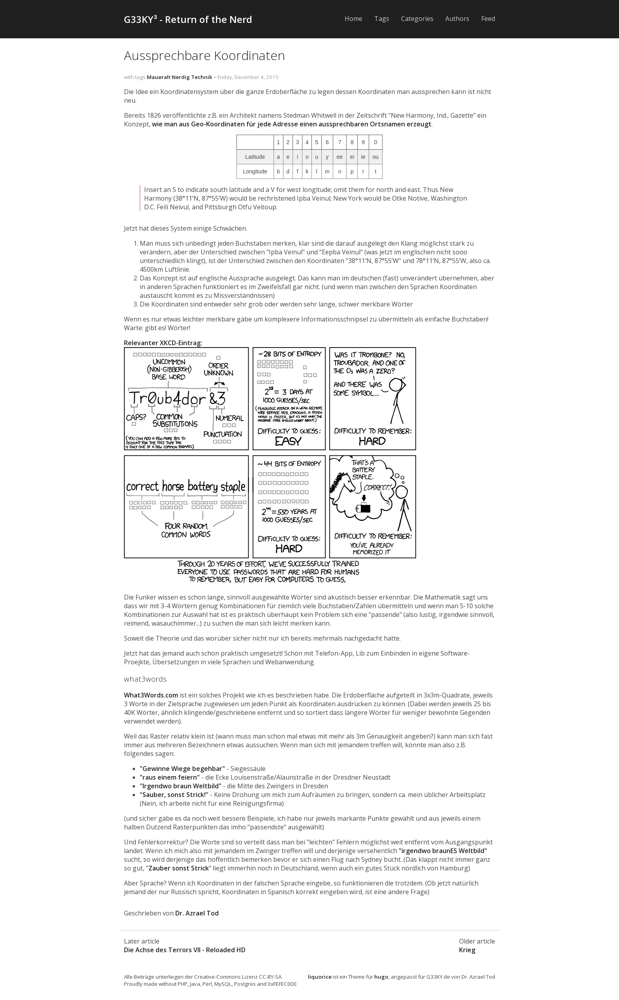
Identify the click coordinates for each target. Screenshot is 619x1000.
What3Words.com (151, 695)
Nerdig (181, 77)
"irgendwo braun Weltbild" (443, 850)
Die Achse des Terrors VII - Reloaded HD (185, 949)
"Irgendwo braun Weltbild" (180, 786)
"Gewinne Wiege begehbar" (182, 768)
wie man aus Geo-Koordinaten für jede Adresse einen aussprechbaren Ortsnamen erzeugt (291, 124)
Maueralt (159, 77)
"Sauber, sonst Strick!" (174, 794)
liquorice (320, 976)
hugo (381, 976)
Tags (381, 18)
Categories (417, 18)
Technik (201, 77)
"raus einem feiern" (170, 777)
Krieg (467, 949)
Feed (488, 18)
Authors (457, 18)
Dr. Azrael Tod (197, 913)
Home (353, 18)
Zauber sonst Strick (178, 868)
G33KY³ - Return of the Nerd (188, 19)
